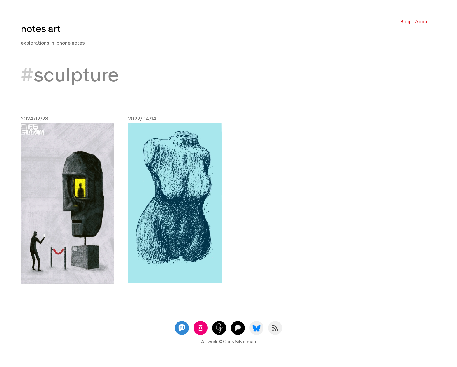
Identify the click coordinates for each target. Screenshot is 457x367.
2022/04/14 (142, 118)
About (422, 21)
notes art (41, 29)
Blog (405, 21)
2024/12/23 (34, 118)
